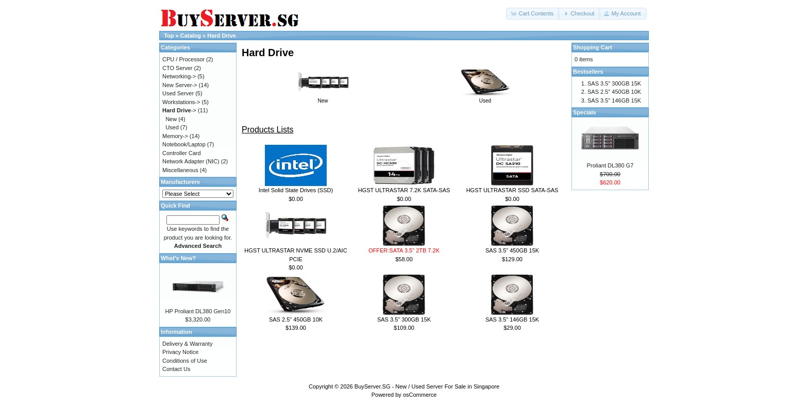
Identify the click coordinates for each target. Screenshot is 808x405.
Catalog (190, 35)
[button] (533, 14)
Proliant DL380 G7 (610, 165)
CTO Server (177, 68)
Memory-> (175, 136)
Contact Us (176, 369)
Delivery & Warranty (187, 344)
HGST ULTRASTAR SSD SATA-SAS (512, 190)
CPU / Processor (183, 59)
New (323, 98)
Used (485, 98)
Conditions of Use (184, 361)
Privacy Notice (180, 352)
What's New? (178, 258)
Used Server (178, 93)
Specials (584, 112)
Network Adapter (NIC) (191, 161)
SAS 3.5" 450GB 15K (512, 250)
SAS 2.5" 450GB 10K (296, 319)
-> (179, 110)
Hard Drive (221, 35)
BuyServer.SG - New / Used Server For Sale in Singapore (427, 386)
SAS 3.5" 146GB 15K (512, 319)
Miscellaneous (180, 170)
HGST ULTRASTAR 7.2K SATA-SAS (404, 190)
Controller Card (181, 153)
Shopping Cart (592, 47)
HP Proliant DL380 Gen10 (198, 311)
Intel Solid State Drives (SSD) (296, 190)
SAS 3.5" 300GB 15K (404, 319)
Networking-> (179, 76)
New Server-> (179, 85)
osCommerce (419, 395)
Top (169, 35)
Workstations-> (181, 102)
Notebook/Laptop (184, 144)
